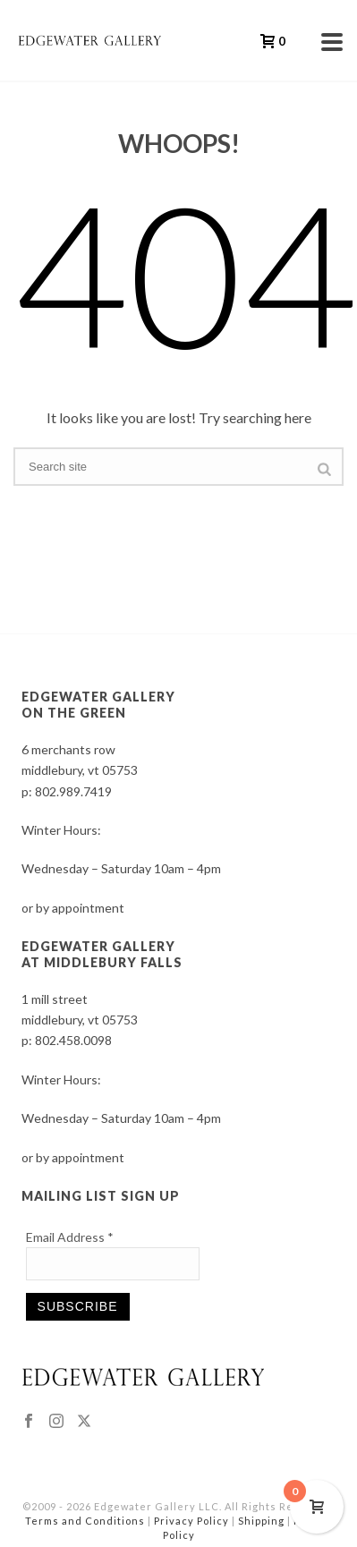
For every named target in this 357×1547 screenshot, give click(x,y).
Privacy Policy (191, 1520)
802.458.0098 (73, 1040)
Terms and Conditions (85, 1520)
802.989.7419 (73, 791)
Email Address (70, 1237)
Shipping (261, 1520)
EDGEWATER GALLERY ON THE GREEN (98, 704)
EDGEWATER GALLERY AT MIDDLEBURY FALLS (102, 954)
